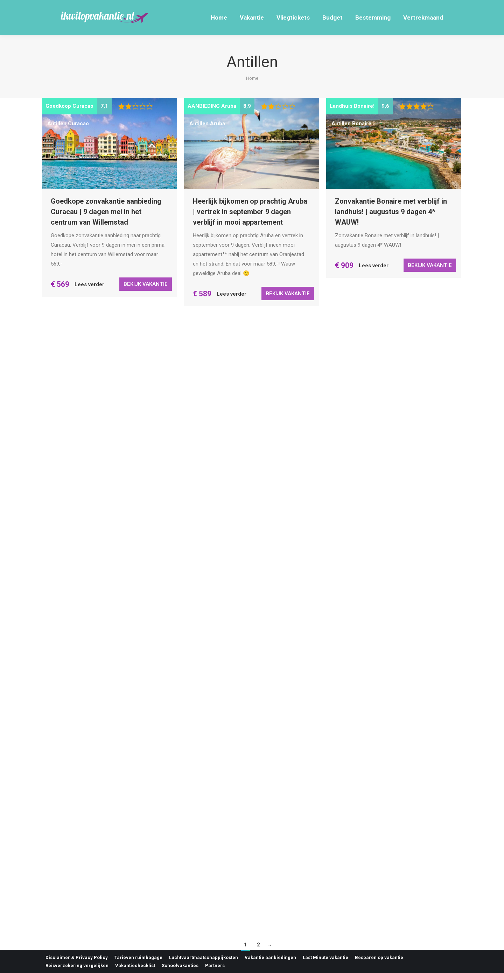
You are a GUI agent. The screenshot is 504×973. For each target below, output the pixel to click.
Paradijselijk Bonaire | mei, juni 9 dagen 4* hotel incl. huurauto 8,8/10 (107, 412)
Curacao (78, 123)
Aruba (217, 123)
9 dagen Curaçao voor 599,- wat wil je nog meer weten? (249, 421)
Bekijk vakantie (146, 284)
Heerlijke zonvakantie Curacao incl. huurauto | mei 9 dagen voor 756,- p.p (391, 613)
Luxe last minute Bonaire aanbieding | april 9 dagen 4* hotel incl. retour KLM (250, 622)
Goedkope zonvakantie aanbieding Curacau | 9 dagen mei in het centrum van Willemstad (106, 211)
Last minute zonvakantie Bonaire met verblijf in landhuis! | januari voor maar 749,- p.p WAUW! (245, 827)
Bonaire (361, 123)
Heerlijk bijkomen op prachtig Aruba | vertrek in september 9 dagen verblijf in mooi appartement (250, 211)
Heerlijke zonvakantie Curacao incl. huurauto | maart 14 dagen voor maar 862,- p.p (107, 827)
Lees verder (89, 284)
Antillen (56, 123)
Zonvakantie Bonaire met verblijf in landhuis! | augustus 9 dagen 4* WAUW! (391, 211)
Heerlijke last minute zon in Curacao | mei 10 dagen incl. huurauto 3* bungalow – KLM (392, 398)
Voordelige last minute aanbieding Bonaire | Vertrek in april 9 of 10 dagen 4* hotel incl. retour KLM (105, 612)
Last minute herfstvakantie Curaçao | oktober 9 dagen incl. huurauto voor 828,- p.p (392, 829)
